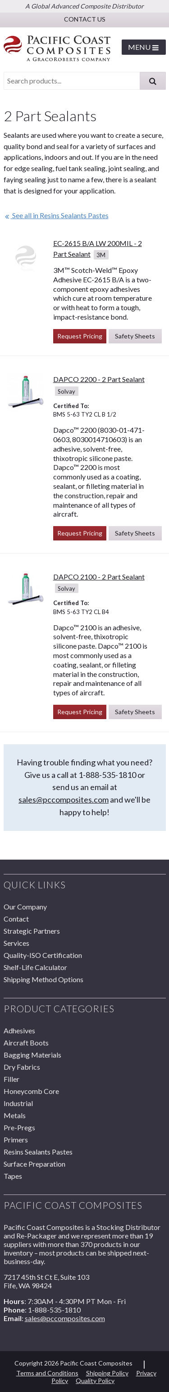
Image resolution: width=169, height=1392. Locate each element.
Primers (16, 1139)
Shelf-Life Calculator (35, 967)
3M (100, 254)
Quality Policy (95, 1380)
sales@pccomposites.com (63, 799)
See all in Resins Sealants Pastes (56, 215)
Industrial (18, 1103)
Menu (143, 47)
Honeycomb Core (31, 1091)
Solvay (66, 391)
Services (16, 943)
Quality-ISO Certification (43, 955)
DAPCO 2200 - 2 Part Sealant (99, 379)
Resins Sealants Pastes (38, 1151)
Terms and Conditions (47, 1373)
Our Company (25, 906)
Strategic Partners (32, 931)
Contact (16, 918)
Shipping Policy (107, 1373)
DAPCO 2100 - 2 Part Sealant (99, 576)
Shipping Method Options (43, 979)
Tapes (13, 1176)
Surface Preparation (34, 1163)
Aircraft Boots (26, 1042)
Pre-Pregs (19, 1127)
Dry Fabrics (22, 1067)
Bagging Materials (32, 1054)
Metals (15, 1115)
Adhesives (19, 1030)
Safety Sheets (135, 336)
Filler (11, 1079)
